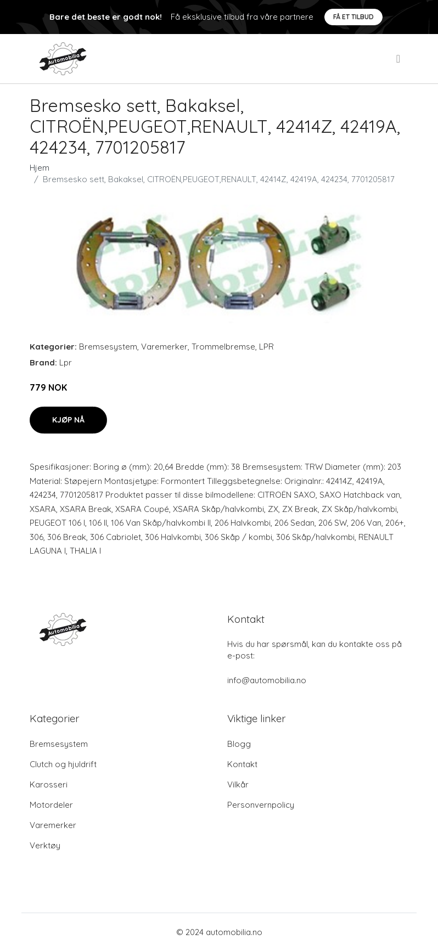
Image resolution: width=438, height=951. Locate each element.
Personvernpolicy (260, 805)
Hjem (39, 167)
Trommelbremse (223, 346)
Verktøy (45, 845)
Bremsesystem (108, 346)
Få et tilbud (353, 17)
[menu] (399, 58)
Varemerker (164, 346)
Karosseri (49, 784)
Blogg (239, 744)
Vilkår (238, 784)
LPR (266, 346)
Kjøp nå (68, 420)
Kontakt (242, 764)
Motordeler (51, 805)
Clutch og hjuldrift (63, 764)
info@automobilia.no (266, 680)
